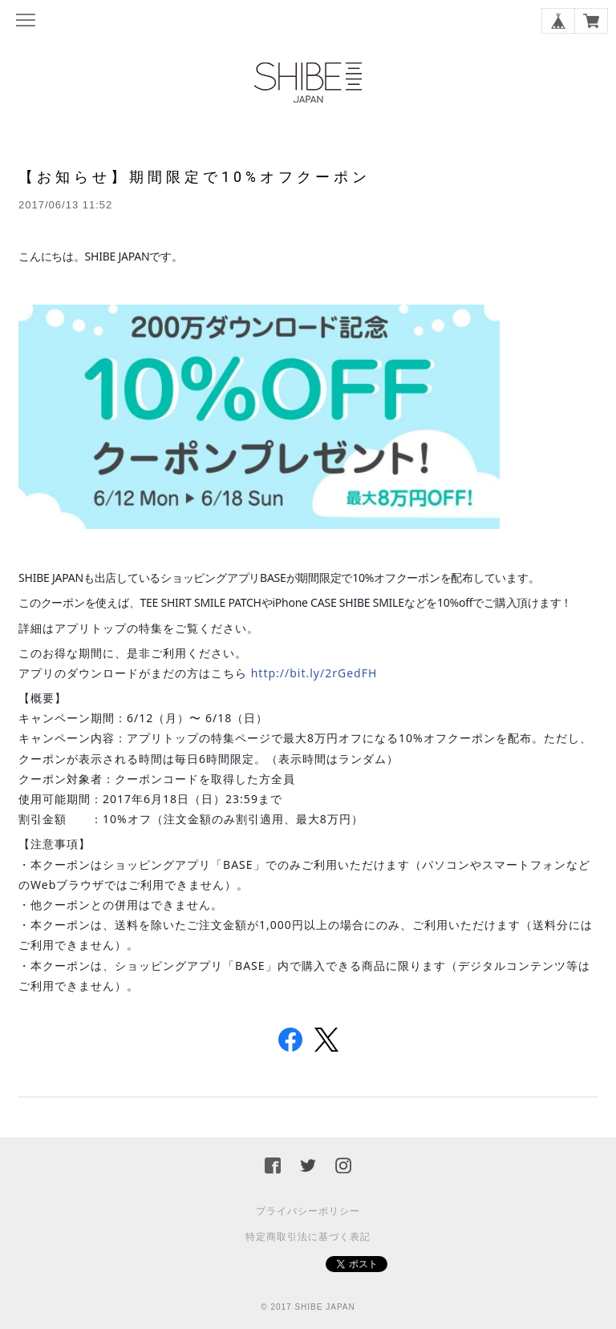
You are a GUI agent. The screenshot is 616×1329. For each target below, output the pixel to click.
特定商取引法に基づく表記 (308, 1236)
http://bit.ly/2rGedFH (314, 673)
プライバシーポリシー (308, 1211)
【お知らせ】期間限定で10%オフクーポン (194, 176)
